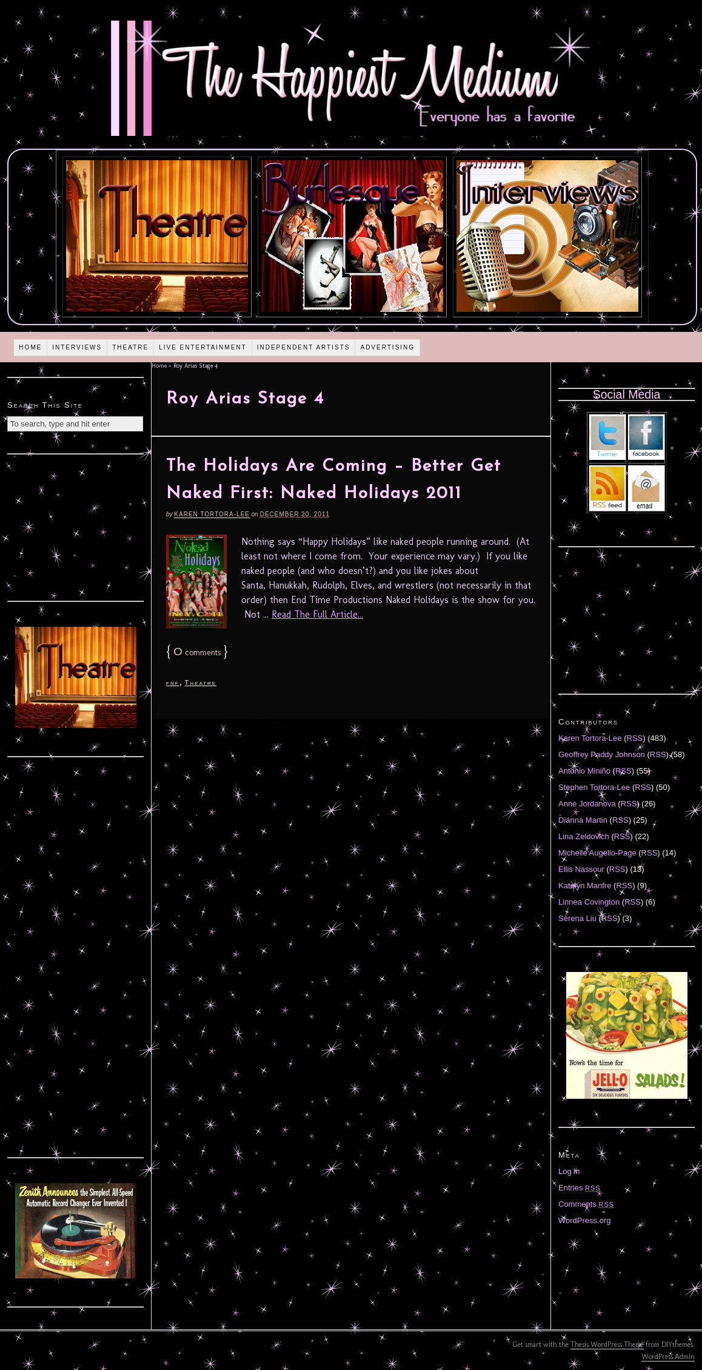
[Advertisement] (75, 526)
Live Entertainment (203, 347)
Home (30, 347)
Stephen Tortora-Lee (594, 787)
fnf (172, 682)
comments (197, 652)
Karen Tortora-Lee (212, 514)
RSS (635, 738)
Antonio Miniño (584, 770)
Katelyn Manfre (584, 885)
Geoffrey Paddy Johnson (601, 754)
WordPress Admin (668, 1356)
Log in (569, 1171)
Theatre (130, 347)
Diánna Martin (582, 820)
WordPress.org (584, 1220)
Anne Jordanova (587, 803)
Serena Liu (577, 918)
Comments (586, 1204)
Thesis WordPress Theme (607, 1344)
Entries (579, 1187)
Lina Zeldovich (583, 836)
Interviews (77, 347)
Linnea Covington (589, 901)
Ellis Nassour (581, 869)
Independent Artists (303, 347)
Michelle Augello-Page (597, 852)
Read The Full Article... (317, 614)
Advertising (387, 347)
